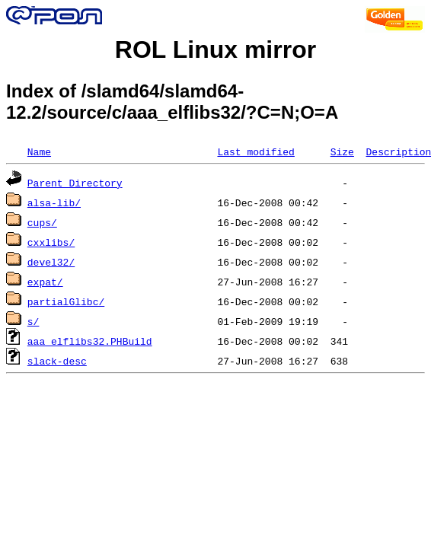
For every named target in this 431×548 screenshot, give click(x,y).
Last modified (255, 151)
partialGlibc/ (65, 301)
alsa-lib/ (54, 202)
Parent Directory (75, 183)
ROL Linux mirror (215, 49)
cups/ (42, 222)
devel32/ (51, 262)
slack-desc (57, 361)
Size (342, 151)
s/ (33, 321)
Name (39, 151)
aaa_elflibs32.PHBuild (89, 341)
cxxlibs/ (51, 242)
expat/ (45, 281)
